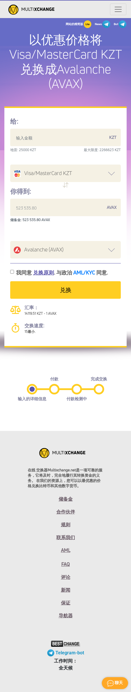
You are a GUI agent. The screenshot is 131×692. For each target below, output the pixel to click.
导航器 (66, 615)
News (102, 24)
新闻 (65, 590)
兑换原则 (43, 272)
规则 (65, 524)
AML (65, 550)
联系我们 (65, 537)
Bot (120, 24)
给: (14, 121)
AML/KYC (84, 272)
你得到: (20, 191)
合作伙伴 (65, 511)
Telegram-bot (65, 653)
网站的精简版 (78, 24)
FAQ (65, 564)
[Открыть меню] (118, 9)
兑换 (65, 290)
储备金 (66, 499)
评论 (65, 577)
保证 (65, 603)
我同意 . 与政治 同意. (62, 272)
